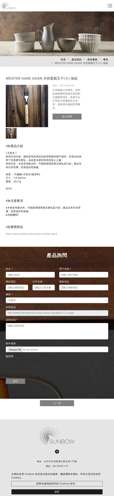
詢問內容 (12, 320)
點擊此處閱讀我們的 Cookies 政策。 (57, 483)
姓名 (9, 268)
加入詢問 (67, 116)
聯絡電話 (11, 281)
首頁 (63, 59)
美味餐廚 (92, 59)
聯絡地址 (64, 281)
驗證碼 (9, 356)
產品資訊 (77, 59)
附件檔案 (11, 343)
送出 (15, 381)
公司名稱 (38, 281)
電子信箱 (65, 268)
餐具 (105, 59)
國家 (9, 294)
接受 (57, 491)
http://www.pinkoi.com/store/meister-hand (31, 233)
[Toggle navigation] (110, 6)
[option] (27, 106)
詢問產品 (11, 307)
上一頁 (57, 403)
